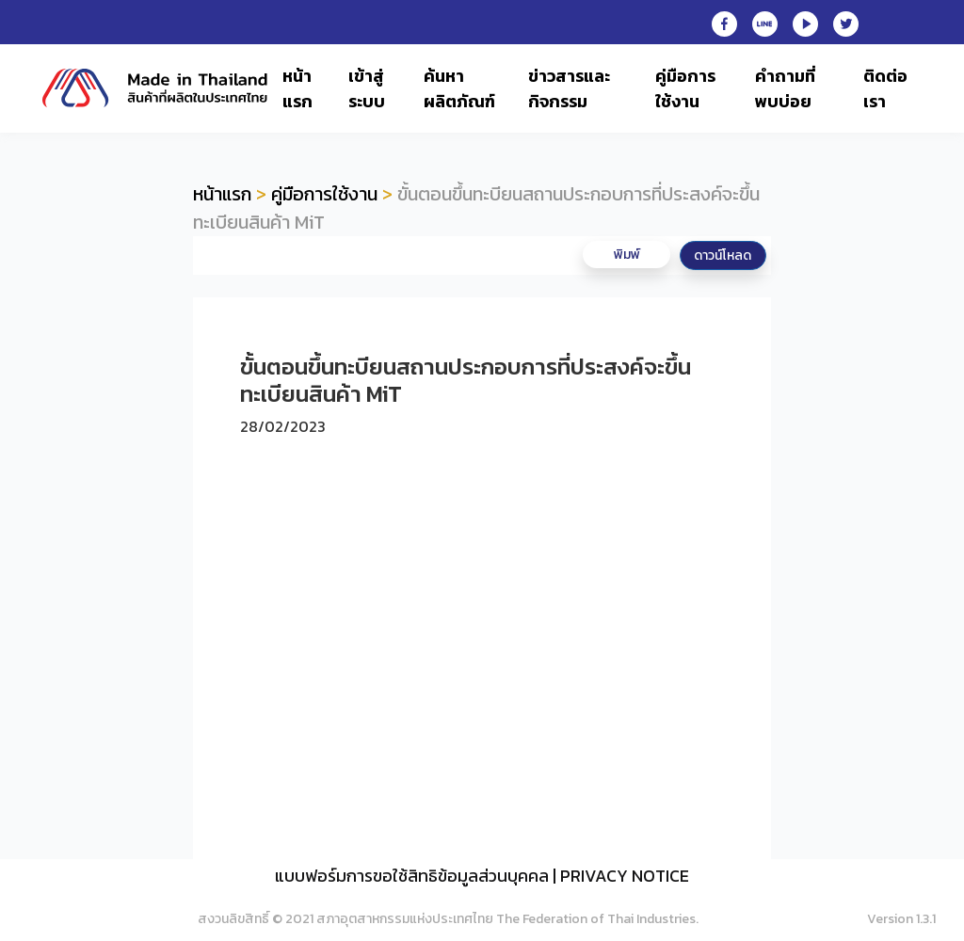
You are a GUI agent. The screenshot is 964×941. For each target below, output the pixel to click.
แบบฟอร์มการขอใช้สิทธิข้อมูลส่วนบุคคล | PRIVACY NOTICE (482, 875)
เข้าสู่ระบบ (366, 88)
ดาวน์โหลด (722, 255)
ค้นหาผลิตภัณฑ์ (459, 88)
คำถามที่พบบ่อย (785, 88)
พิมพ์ (627, 254)
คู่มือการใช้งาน (685, 88)
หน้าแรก (297, 88)
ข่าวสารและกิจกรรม (569, 88)
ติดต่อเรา (885, 88)
